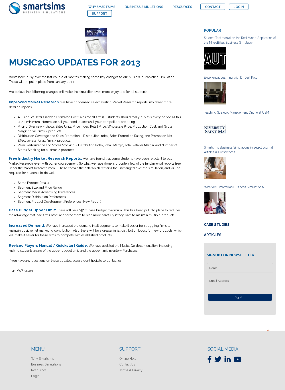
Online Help (127, 358)
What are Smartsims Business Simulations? (234, 187)
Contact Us (127, 364)
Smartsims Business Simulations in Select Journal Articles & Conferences (238, 150)
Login (35, 376)
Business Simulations (46, 364)
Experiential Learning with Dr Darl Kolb (230, 77)
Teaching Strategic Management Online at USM (236, 112)
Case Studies (217, 225)
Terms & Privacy (130, 370)
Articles (212, 235)
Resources (39, 370)
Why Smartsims (42, 358)
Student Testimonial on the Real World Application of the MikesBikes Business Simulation (240, 40)
